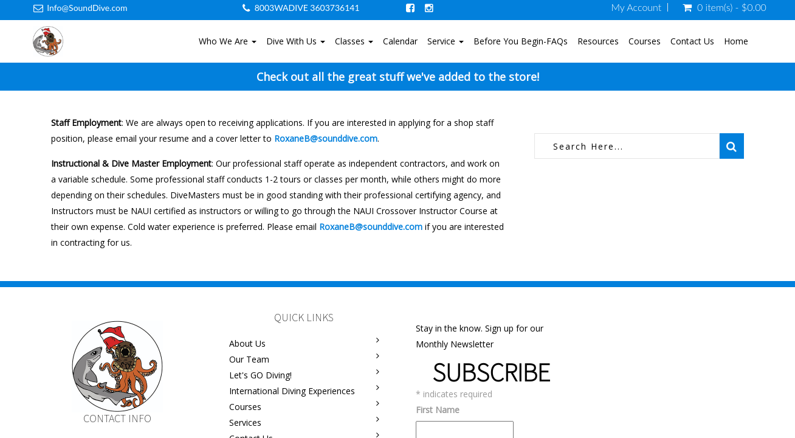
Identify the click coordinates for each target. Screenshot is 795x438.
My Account (636, 7)
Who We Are (227, 41)
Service (445, 41)
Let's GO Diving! (260, 375)
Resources (598, 41)
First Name (437, 409)
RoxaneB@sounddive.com (325, 138)
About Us (247, 343)
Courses (644, 41)
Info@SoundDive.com (87, 7)
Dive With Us (295, 41)
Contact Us (692, 41)
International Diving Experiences (292, 391)
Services (245, 422)
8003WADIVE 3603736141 (307, 7)
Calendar (400, 41)
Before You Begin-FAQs (520, 41)
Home (736, 41)
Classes (354, 41)
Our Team (249, 359)
